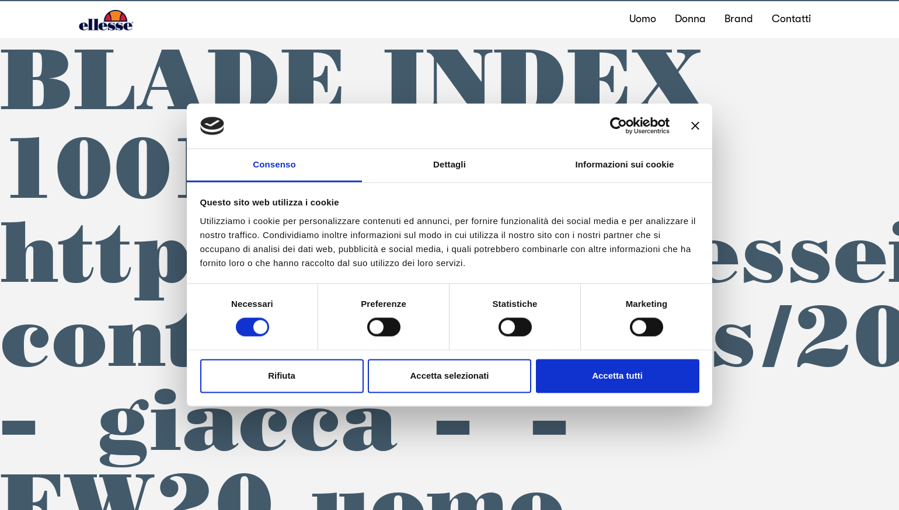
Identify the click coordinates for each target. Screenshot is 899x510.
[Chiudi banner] (695, 126)
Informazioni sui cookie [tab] (625, 164)
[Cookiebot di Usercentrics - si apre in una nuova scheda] (618, 126)
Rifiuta (281, 375)
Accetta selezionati (449, 375)
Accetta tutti (617, 375)
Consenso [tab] (274, 164)
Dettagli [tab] (449, 164)
